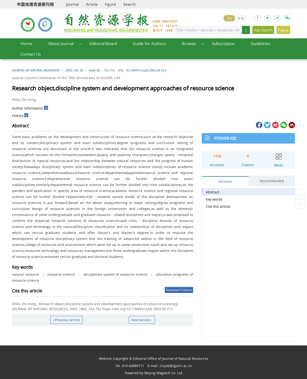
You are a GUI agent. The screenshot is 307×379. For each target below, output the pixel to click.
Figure (110, 4)
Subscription (223, 43)
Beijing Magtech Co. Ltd (163, 373)
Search (129, 4)
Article (92, 4)
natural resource (25, 274)
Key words (214, 199)
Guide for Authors (149, 43)
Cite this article (218, 206)
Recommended (272, 181)
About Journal (61, 43)
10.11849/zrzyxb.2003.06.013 (146, 70)
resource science (61, 274)
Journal (72, 4)
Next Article (141, 320)
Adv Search (263, 30)
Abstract (212, 192)
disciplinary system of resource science (115, 274)
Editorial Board (103, 43)
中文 (240, 18)
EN (229, 18)
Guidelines (260, 43)
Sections (225, 181)
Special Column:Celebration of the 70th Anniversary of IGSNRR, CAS (66, 78)
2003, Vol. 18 (74, 70)
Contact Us (31, 54)
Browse (189, 43)
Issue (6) (94, 70)
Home (26, 43)
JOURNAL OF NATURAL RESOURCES (36, 70)
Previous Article (66, 320)
